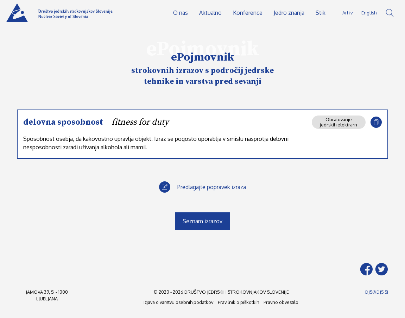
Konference (247, 12)
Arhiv (347, 12)
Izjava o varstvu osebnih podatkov (178, 302)
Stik (320, 12)
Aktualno (210, 12)
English (368, 12)
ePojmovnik (202, 57)
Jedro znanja (289, 12)
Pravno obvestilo (281, 302)
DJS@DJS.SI (376, 292)
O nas (180, 12)
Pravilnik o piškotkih (238, 302)
